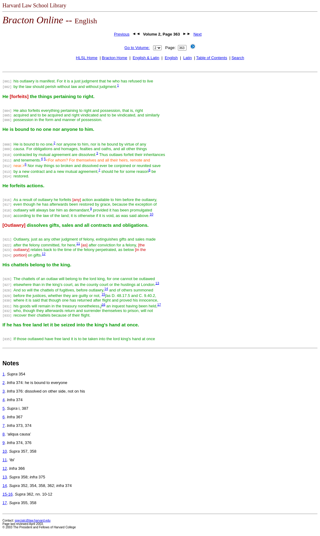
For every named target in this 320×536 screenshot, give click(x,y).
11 (78, 243)
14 (106, 289)
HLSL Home (86, 57)
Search (238, 57)
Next (198, 34)
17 (159, 304)
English (171, 57)
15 (103, 294)
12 (44, 254)
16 (103, 304)
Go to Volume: (136, 47)
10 (151, 214)
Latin (187, 57)
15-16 (7, 494)
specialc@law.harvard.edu (33, 520)
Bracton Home (114, 57)
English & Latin (146, 57)
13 (157, 283)
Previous (122, 34)
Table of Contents (211, 57)
